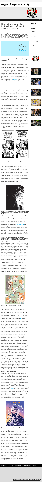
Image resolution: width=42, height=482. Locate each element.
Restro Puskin (33, 45)
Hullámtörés (15, 75)
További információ (31, 479)
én (20, 333)
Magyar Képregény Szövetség (15, 4)
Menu (3, 19)
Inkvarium (12, 403)
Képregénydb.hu (33, 28)
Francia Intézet (33, 36)
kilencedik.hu (33, 31)
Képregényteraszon (22, 48)
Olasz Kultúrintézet (34, 39)
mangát (20, 239)
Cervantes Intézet (34, 33)
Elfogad (37, 479)
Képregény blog (33, 26)
